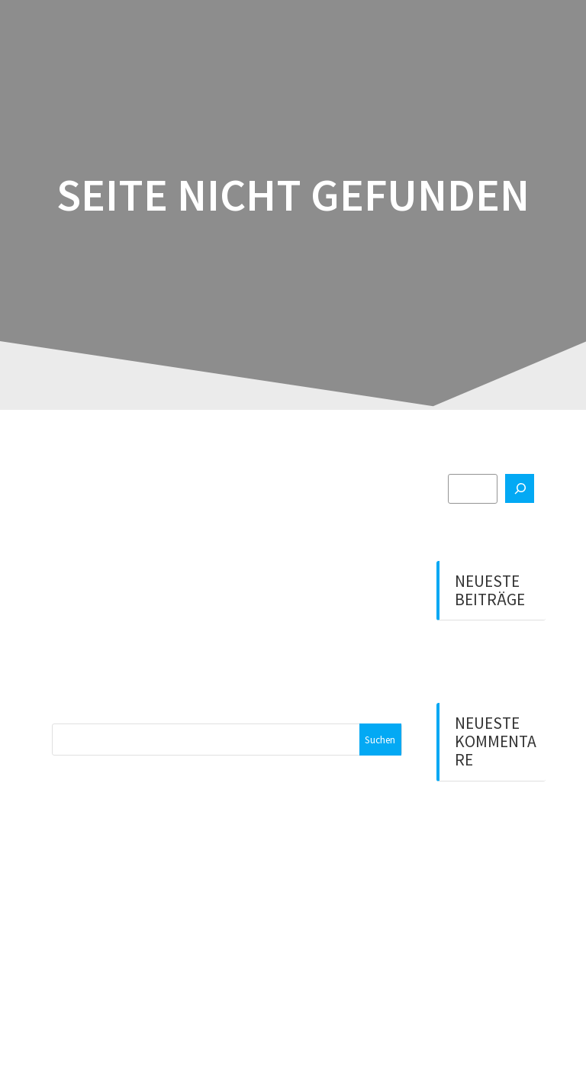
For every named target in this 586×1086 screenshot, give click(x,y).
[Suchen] (519, 488)
